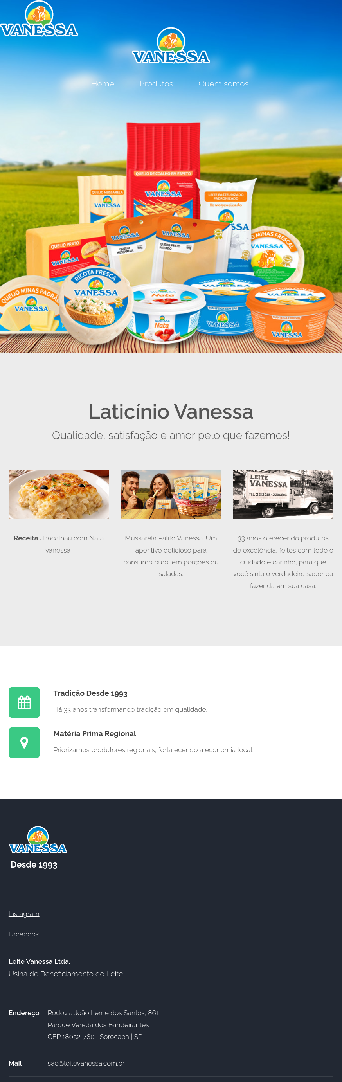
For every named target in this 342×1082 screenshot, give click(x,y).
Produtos (156, 83)
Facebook (24, 934)
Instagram (24, 914)
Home (102, 83)
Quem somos (225, 83)
